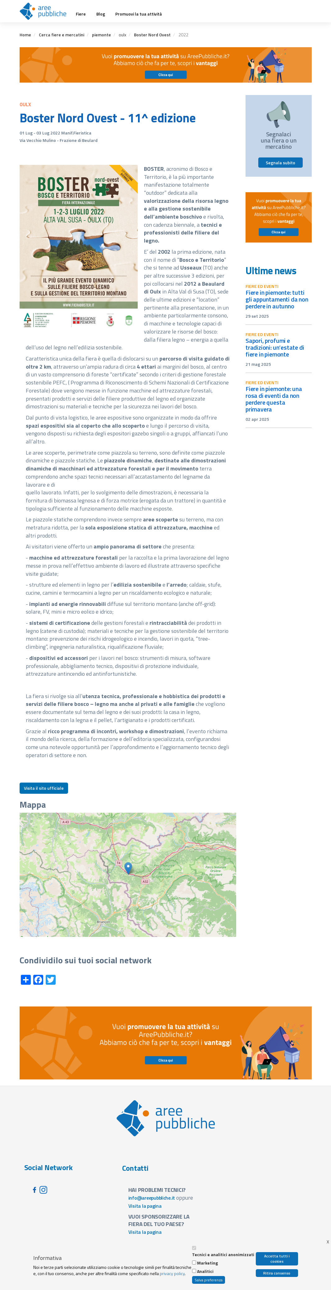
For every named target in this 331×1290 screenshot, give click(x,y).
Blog (100, 14)
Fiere (81, 14)
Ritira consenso (276, 1273)
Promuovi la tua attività (138, 14)
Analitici (205, 1271)
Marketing (207, 1263)
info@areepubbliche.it (151, 1197)
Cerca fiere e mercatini (61, 34)
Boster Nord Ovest (152, 34)
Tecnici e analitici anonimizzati (223, 1254)
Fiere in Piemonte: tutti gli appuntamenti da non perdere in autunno (277, 299)
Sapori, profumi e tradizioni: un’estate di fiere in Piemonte (275, 347)
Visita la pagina (145, 1206)
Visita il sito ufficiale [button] (44, 788)
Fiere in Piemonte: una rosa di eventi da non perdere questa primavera (274, 399)
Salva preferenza (209, 1280)
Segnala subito (280, 162)
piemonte (101, 34)
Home (25, 34)
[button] (128, 868)
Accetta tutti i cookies (277, 1258)
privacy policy (172, 1273)
